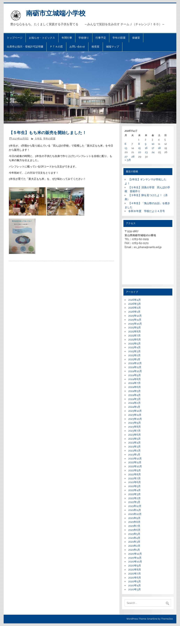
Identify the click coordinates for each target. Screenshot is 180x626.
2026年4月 (134, 299)
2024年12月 (135, 363)
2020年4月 (134, 585)
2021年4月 (134, 538)
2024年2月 (134, 402)
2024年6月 (134, 387)
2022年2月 (134, 498)
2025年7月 (134, 335)
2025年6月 (134, 339)
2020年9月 (134, 565)
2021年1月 (134, 549)
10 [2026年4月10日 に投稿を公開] (153, 143)
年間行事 (67, 37)
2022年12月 (135, 458)
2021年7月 (134, 525)
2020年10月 (135, 561)
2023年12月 (135, 410)
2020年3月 (134, 589)
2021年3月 (134, 541)
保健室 (136, 37)
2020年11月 (135, 557)
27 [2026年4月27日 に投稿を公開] (126, 156)
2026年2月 (134, 307)
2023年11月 (134, 414)
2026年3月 (134, 303)
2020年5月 (134, 581)
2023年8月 (134, 426)
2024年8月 (134, 379)
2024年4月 (134, 395)
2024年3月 (134, 399)
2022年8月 (134, 474)
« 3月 (128, 160)
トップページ (14, 37)
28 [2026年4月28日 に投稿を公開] (132, 156)
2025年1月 (134, 359)
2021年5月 (134, 534)
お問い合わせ (77, 46)
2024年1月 (134, 406)
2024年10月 (135, 371)
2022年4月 (134, 490)
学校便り (84, 37)
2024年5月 (134, 391)
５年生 (38, 138)
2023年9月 (134, 422)
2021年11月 (134, 510)
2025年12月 (135, 315)
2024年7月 (134, 383)
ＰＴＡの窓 (56, 46)
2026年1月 (134, 311)
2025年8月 (134, 331)
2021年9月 (134, 518)
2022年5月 (134, 486)
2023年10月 (135, 418)
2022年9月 (134, 470)
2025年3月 (134, 351)
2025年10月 (135, 323)
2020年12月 (135, 553)
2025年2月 (134, 355)
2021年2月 (134, 545)
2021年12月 (134, 506)
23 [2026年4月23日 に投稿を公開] (146, 152)
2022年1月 (134, 502)
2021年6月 (134, 529)
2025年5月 (134, 343)
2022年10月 (135, 466)
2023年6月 (134, 434)
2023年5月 (134, 438)
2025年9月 (134, 327)
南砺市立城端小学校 (55, 13)
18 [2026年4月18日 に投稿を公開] (159, 148)
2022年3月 (134, 494)
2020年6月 (134, 577)
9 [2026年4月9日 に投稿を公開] (145, 143)
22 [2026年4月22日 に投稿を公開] (139, 152)
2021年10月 (135, 514)
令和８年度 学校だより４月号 (146, 211)
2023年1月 (134, 454)
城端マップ (112, 46)
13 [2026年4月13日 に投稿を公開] (126, 148)
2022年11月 (134, 462)
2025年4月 (134, 347)
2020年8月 (134, 569)
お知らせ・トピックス (42, 37)
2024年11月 (134, 367)
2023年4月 (134, 442)
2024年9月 (134, 375)
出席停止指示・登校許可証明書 (25, 46)
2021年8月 (134, 521)
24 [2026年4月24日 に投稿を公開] (153, 152)
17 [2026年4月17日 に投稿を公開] (153, 148)
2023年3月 (134, 446)
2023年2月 (134, 450)
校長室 (95, 46)
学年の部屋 (119, 37)
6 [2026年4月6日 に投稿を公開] (125, 143)
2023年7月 (134, 430)
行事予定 (101, 37)
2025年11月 (134, 319)
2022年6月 (134, 482)
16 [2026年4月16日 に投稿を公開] (146, 148)
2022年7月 (134, 478)
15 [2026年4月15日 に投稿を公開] (139, 148)
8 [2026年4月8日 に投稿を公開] (139, 143)
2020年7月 (134, 573)
